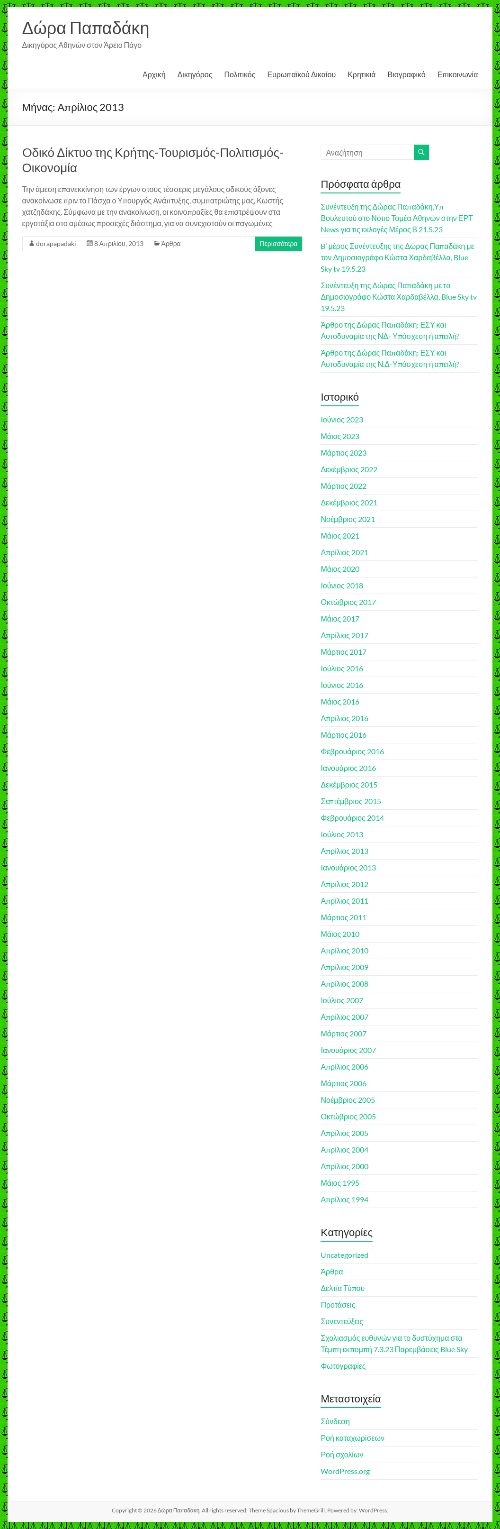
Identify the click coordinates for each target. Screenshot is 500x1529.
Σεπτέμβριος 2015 (351, 801)
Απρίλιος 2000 (344, 1166)
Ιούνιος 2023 (342, 419)
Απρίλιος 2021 (344, 552)
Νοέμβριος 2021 (348, 518)
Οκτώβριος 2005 (348, 1116)
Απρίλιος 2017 (344, 635)
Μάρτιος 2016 (343, 734)
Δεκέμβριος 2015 (349, 784)
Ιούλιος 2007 (342, 1000)
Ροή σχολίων (342, 1454)
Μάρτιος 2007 (343, 1033)
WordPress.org (345, 1470)
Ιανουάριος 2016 (348, 767)
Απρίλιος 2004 (344, 1149)
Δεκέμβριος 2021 (349, 502)
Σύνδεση (335, 1421)
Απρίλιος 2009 (344, 966)
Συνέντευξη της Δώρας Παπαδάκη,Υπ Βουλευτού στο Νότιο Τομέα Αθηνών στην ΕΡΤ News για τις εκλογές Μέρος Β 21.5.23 (397, 218)
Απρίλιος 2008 (344, 983)
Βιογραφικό (407, 74)
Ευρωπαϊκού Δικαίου (301, 74)
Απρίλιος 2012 (344, 883)
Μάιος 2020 (340, 568)
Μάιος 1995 (340, 1182)
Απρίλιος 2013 (344, 850)
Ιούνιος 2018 (342, 585)
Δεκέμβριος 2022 (349, 469)
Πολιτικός (239, 74)
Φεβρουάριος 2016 (352, 751)
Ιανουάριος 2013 (348, 867)
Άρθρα (171, 243)
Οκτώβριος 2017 (348, 601)
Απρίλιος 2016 (344, 718)
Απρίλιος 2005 (344, 1132)
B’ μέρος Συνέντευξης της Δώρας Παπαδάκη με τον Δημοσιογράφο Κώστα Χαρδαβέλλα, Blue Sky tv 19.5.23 (397, 257)
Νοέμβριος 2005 (348, 1099)
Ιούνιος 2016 (342, 684)
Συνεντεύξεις (342, 1321)
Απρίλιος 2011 (344, 900)
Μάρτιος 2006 (343, 1083)
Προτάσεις (338, 1304)
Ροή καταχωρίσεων (352, 1437)
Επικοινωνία (458, 74)
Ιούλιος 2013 (342, 834)
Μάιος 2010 (340, 933)
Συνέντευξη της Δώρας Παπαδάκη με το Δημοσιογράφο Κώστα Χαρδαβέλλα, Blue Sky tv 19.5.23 (398, 296)
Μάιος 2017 (340, 618)
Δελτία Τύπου (343, 1287)
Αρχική (154, 74)
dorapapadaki (56, 243)
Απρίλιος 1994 (344, 1199)
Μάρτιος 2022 (343, 485)
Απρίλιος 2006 (344, 1066)
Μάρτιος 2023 (343, 452)
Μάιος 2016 (340, 701)
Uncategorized (344, 1254)
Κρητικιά (361, 74)
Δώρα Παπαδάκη (86, 27)
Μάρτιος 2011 (343, 917)
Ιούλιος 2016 (342, 668)
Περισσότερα (278, 243)
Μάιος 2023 (340, 435)
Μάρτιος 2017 (343, 651)
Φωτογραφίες (343, 1365)
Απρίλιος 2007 (344, 1016)
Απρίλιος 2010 (344, 950)
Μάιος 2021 (340, 535)
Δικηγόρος (195, 74)
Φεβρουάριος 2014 (352, 817)
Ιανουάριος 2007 (348, 1049)
